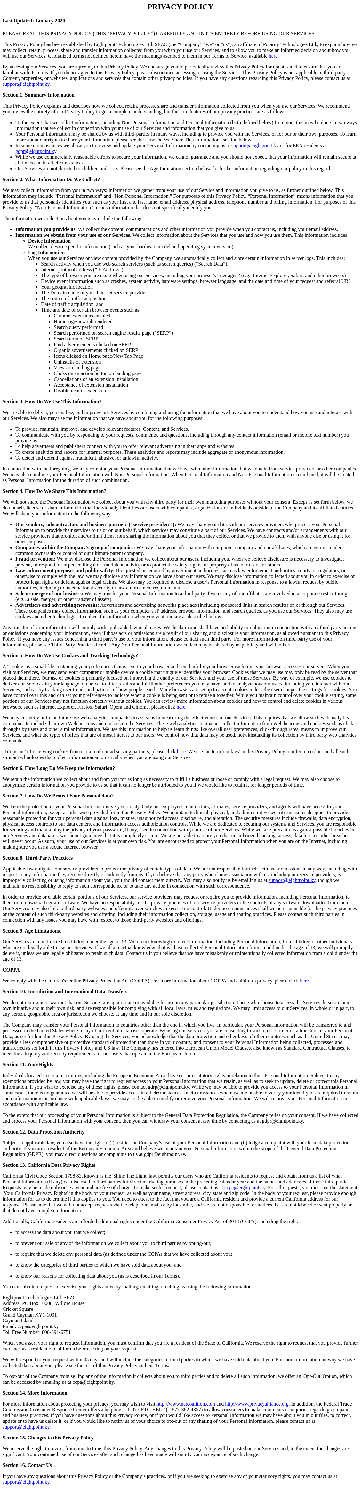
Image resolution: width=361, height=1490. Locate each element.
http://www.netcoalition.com (185, 1403)
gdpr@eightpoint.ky (35, 151)
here (273, 56)
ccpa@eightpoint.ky (244, 1187)
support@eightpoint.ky (26, 84)
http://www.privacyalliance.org (257, 1403)
